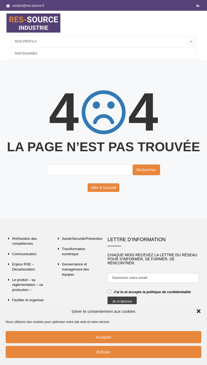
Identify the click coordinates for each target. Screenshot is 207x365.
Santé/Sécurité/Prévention (82, 239)
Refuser (103, 352)
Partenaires (26, 53)
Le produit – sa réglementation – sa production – (27, 285)
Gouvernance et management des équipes (75, 269)
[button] (198, 311)
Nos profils (26, 41)
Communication (24, 254)
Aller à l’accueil (103, 187)
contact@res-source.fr (25, 6)
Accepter (103, 337)
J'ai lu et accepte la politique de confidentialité (152, 292)
